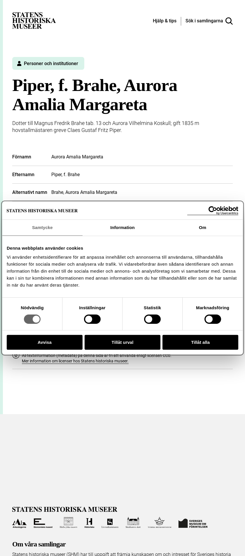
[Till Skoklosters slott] (133, 522)
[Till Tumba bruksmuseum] (159, 522)
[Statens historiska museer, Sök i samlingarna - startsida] (34, 20)
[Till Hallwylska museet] (68, 522)
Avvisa (45, 342)
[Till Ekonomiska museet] (43, 522)
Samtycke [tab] (42, 227)
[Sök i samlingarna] (209, 21)
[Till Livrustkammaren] (110, 522)
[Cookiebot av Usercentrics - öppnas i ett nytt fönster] (212, 210)
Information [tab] (122, 227)
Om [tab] (202, 227)
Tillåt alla (200, 342)
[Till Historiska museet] (89, 522)
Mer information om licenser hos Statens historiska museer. (75, 361)
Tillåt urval (123, 342)
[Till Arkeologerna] (19, 522)
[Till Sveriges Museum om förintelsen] (192, 522)
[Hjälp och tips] (164, 21)
